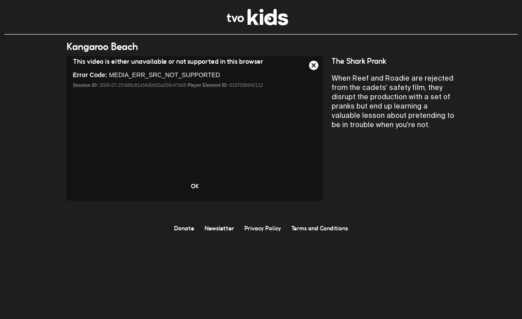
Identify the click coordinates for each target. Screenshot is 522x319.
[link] (257, 22)
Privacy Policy (262, 228)
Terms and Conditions (319, 228)
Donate (184, 228)
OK (195, 186)
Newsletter (219, 228)
